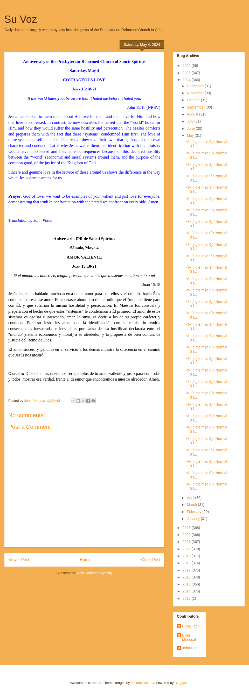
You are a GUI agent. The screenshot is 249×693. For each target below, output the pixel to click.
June (191, 128)
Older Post (150, 560)
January (194, 519)
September (196, 107)
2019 (187, 556)
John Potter (191, 648)
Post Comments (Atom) (94, 573)
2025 (187, 73)
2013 (187, 598)
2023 (187, 528)
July (190, 121)
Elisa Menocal (189, 637)
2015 (187, 584)
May (191, 135)
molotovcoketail (142, 683)
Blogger (180, 683)
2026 (187, 65)
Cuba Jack (190, 626)
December (195, 86)
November (195, 93)
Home (85, 560)
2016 (187, 577)
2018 (187, 563)
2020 (187, 549)
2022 (187, 535)
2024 (187, 80)
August (193, 114)
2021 (187, 542)
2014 (187, 591)
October (194, 100)
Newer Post (18, 560)
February (194, 512)
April (191, 498)
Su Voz (20, 19)
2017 (187, 570)
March (192, 505)
